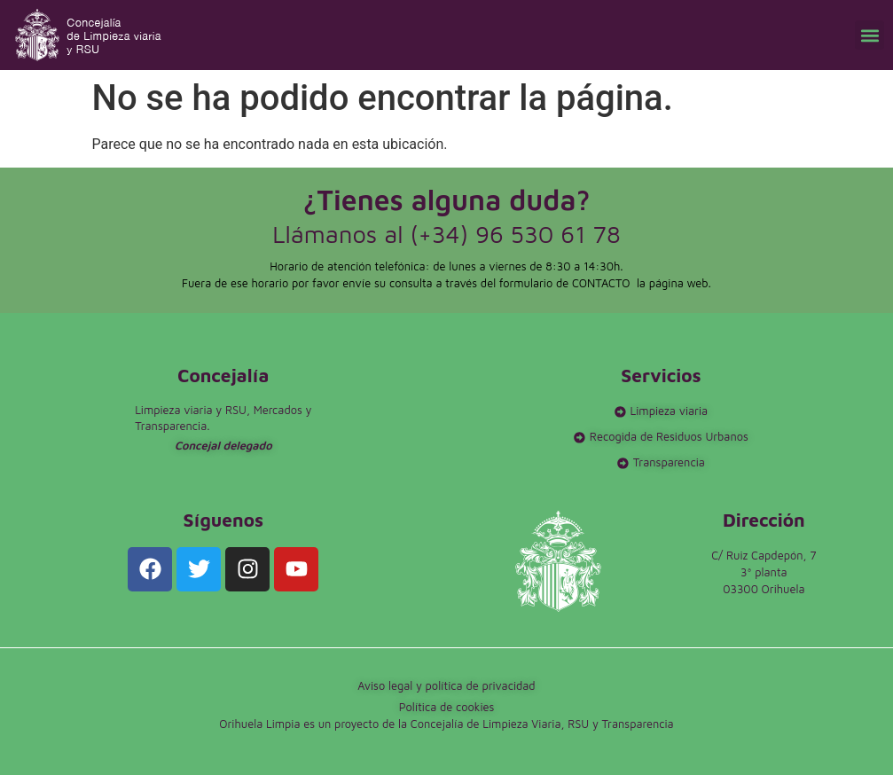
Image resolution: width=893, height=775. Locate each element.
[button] (869, 35)
